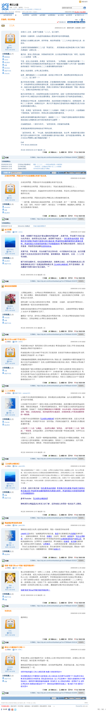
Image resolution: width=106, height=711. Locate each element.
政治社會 (11, 12)
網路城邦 (85, 2)
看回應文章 (61, 22)
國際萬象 (17, 12)
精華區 (26, 15)
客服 (49, 706)
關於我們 (13, 706)
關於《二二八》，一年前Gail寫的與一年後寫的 (47, 164)
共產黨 (73, 534)
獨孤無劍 (7, 57)
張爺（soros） (19, 232)
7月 (27, 534)
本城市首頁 (8, 15)
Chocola (26, 7)
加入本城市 (13, 9)
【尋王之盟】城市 (27, 12)
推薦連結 (51, 15)
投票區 (34, 15)
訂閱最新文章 (37, 9)
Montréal (7, 68)
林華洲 (70, 536)
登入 (99, 709)
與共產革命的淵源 (71, 239)
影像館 (42, 15)
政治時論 (11, 19)
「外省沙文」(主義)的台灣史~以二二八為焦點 (47, 166)
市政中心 (79, 15)
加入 (103, 709)
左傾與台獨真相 (47, 419)
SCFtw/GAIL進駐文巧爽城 (41, 168)
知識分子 (57, 549)
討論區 (18, 15)
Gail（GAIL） (19, 568)
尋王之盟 (14, 5)
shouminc (7, 207)
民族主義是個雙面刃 (39, 226)
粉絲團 (5, 709)
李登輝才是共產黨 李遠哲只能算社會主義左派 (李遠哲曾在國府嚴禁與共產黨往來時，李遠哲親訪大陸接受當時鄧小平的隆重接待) (52, 241)
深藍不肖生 (7, 71)
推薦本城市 (20, 9)
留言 (6, 49)
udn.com (85, 706)
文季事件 (46, 544)
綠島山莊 (78, 539)
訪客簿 (69, 15)
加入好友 (12, 49)
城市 (6, 12)
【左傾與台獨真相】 (61, 264)
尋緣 (5, 495)
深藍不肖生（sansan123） (23, 393)
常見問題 (20, 706)
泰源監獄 (69, 539)
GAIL (10, 45)
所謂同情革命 (46, 246)
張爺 (5, 65)
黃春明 (66, 541)
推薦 (83, 28)
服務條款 (27, 706)
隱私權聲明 (43, 706)
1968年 (23, 534)
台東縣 (63, 539)
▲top (86, 702)
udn (3, 12)
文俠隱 (15, 7)
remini (6, 60)
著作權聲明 (35, 706)
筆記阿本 (7, 62)
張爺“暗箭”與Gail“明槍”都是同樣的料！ (35, 590)
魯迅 (56, 534)
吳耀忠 (49, 536)
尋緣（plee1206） (20, 466)
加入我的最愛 (28, 9)
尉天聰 (73, 541)
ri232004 (10, 359)
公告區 (61, 15)
